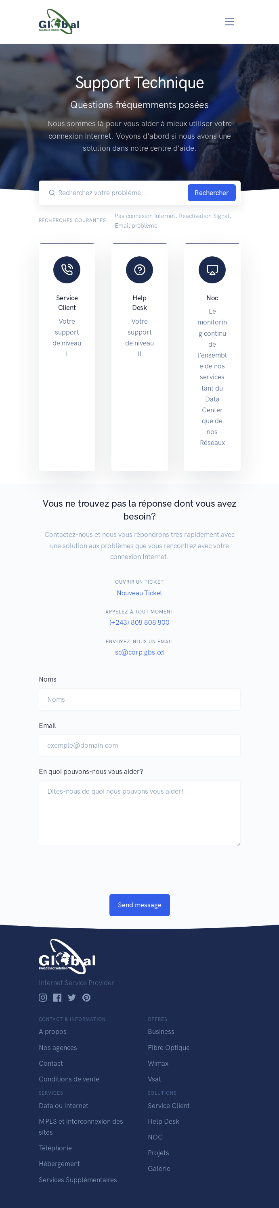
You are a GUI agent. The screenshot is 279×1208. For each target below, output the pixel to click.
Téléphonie (55, 1148)
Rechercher (212, 193)
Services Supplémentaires (78, 1180)
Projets (158, 1153)
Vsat (154, 1079)
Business (161, 1031)
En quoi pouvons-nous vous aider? (91, 771)
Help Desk (163, 1121)
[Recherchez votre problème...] (122, 193)
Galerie (159, 1168)
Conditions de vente (69, 1079)
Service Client (169, 1106)
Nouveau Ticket (140, 593)
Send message (140, 905)
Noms (48, 679)
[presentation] (100, 878)
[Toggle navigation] (229, 22)
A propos (53, 1031)
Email (47, 725)
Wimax (158, 1063)
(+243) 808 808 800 (139, 622)
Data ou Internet (63, 1106)
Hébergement (59, 1164)
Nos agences (58, 1048)
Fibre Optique (169, 1048)
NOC (155, 1137)
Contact (51, 1063)
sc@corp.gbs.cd (139, 652)
